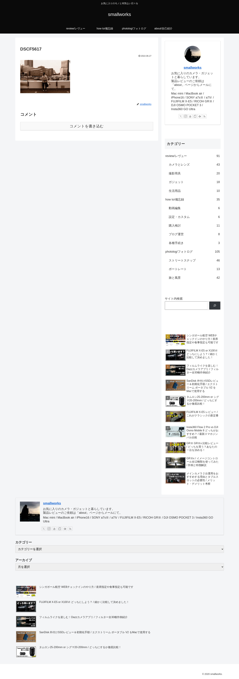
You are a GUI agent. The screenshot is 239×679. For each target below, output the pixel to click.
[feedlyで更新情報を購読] (199, 116)
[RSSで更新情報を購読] (204, 116)
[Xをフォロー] (181, 116)
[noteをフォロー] (195, 116)
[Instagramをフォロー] (185, 116)
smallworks (193, 67)
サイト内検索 (174, 298)
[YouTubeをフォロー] (190, 116)
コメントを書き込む (87, 126)
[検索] (214, 305)
